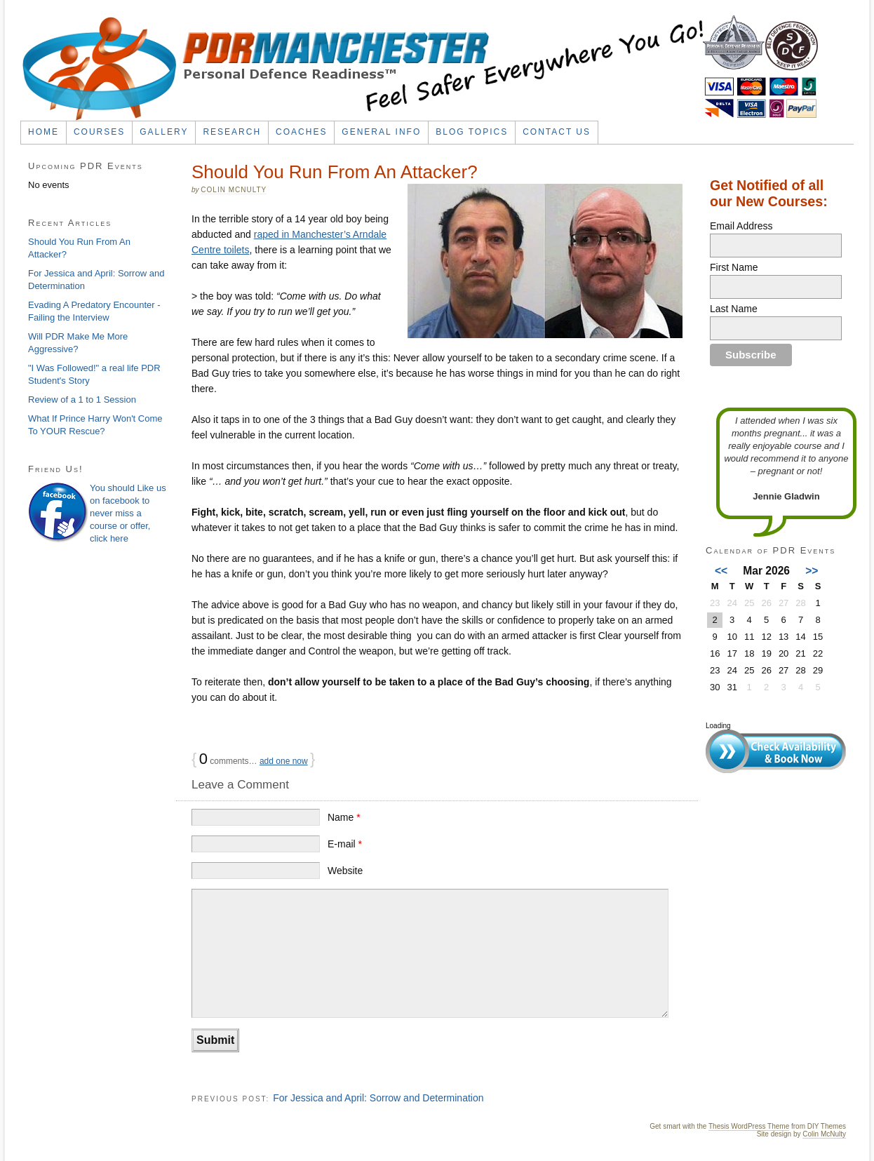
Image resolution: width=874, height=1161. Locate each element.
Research (232, 132)
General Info (381, 132)
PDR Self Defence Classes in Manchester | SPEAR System (420, 68)
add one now (284, 761)
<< (721, 571)
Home (43, 132)
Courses (99, 132)
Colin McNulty (234, 190)
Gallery (164, 132)
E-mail (345, 844)
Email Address (741, 225)
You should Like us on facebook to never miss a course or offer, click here (128, 513)
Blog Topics (472, 132)
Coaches (301, 132)
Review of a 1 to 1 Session (82, 399)
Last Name (734, 308)
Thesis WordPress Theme (748, 1126)
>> (811, 571)
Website (345, 870)
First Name (734, 267)
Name (344, 817)
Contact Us (557, 132)
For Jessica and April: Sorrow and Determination (378, 1097)
